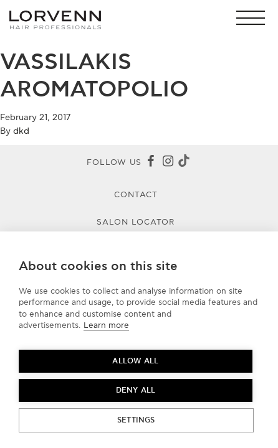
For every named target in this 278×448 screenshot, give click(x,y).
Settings (136, 420)
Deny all (136, 390)
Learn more (106, 325)
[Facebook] (150, 162)
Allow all (135, 361)
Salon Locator (136, 222)
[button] (254, 17)
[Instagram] (167, 162)
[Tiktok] (183, 162)
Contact (136, 195)
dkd (21, 131)
